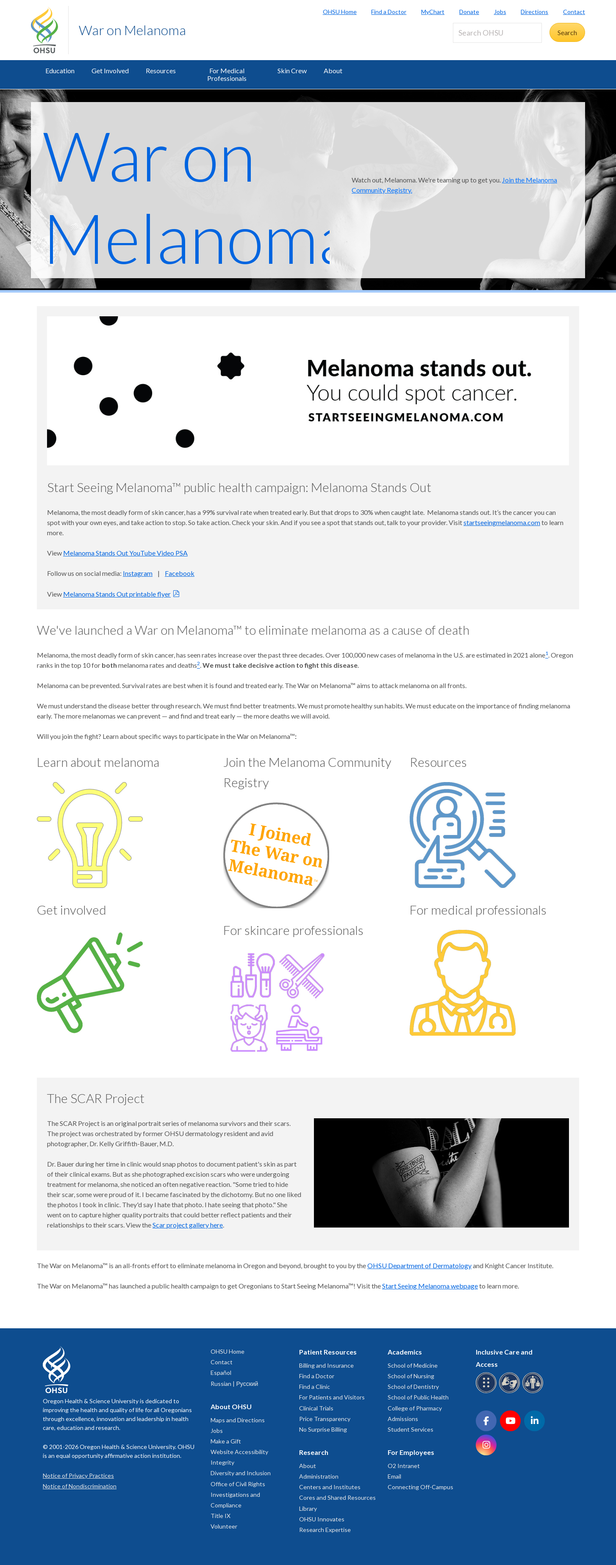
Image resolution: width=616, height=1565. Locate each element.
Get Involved (110, 70)
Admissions (403, 1418)
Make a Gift (226, 1441)
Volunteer (224, 1526)
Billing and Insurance (326, 1365)
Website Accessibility (239, 1451)
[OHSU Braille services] (487, 1391)
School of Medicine (413, 1365)
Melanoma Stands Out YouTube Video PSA (125, 553)
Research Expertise (325, 1529)
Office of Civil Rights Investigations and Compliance (238, 1494)
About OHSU (231, 1406)
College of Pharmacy (415, 1408)
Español (221, 1372)
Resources (161, 70)
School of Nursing (411, 1376)
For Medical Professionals (227, 74)
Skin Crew (292, 70)
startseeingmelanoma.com (501, 522)
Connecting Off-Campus (420, 1486)
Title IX (220, 1515)
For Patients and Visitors (332, 1397)
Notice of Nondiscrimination (80, 1486)
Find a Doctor (388, 11)
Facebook (179, 573)
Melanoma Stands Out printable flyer (117, 594)
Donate (469, 11)
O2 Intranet (404, 1465)
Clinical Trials (316, 1408)
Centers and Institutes (330, 1486)
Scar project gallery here (188, 1225)
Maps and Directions (238, 1420)
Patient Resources (328, 1352)
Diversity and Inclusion (241, 1473)
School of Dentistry (413, 1386)
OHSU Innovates (321, 1519)
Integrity (222, 1462)
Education (60, 70)
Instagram (138, 573)
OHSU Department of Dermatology (419, 1265)
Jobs (500, 11)
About (333, 70)
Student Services (410, 1429)
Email (394, 1476)
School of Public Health (418, 1397)
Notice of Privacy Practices (78, 1475)
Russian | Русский (234, 1383)
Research (313, 1452)
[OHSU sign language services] (510, 1391)
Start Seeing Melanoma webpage (430, 1286)
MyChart (432, 11)
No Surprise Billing (323, 1429)
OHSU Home (340, 11)
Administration (319, 1476)
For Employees (411, 1452)
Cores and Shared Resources (337, 1497)
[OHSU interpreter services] (534, 1391)
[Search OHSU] (497, 33)
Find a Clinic (314, 1386)
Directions (534, 11)
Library (308, 1508)
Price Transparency (324, 1418)
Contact (574, 11)
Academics (405, 1352)
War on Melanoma (132, 30)
